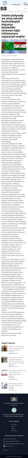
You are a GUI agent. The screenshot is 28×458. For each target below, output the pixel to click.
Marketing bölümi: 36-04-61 (12, 441)
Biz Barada (13, 430)
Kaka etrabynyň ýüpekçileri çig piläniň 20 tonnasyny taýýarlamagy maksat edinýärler (17, 373)
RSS (5, 450)
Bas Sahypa (14, 424)
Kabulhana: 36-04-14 (11, 439)
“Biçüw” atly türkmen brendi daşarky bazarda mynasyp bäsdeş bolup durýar (16, 348)
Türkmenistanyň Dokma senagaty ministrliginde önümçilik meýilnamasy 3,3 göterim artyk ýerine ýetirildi (16, 360)
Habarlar (13, 428)
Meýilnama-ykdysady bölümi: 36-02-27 (15, 443)
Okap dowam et (13, 353)
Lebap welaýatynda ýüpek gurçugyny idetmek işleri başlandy (16, 385)
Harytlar (13, 426)
